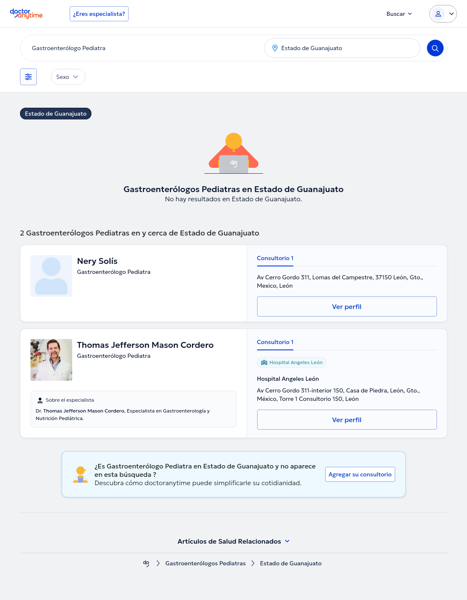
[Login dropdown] (443, 14)
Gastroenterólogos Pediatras (205, 563)
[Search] (435, 48)
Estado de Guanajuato (56, 113)
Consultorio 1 (275, 258)
